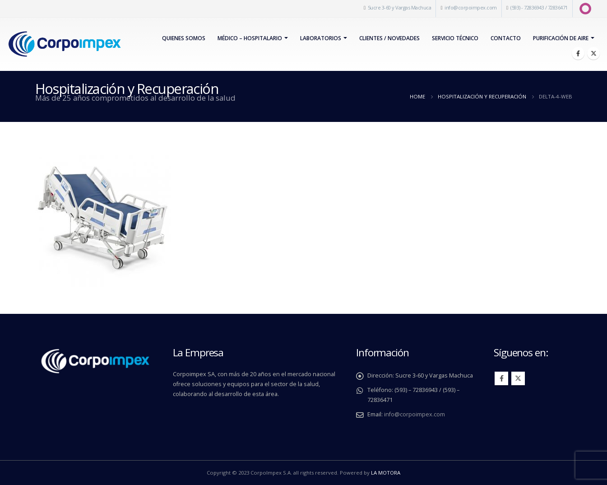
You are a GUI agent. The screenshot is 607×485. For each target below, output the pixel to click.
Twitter (518, 378)
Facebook (501, 378)
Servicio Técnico (455, 38)
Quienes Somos (183, 38)
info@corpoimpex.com (471, 7)
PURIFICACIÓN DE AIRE (560, 38)
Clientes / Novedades (389, 38)
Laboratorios (320, 38)
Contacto (506, 38)
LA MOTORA (385, 472)
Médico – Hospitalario (250, 38)
